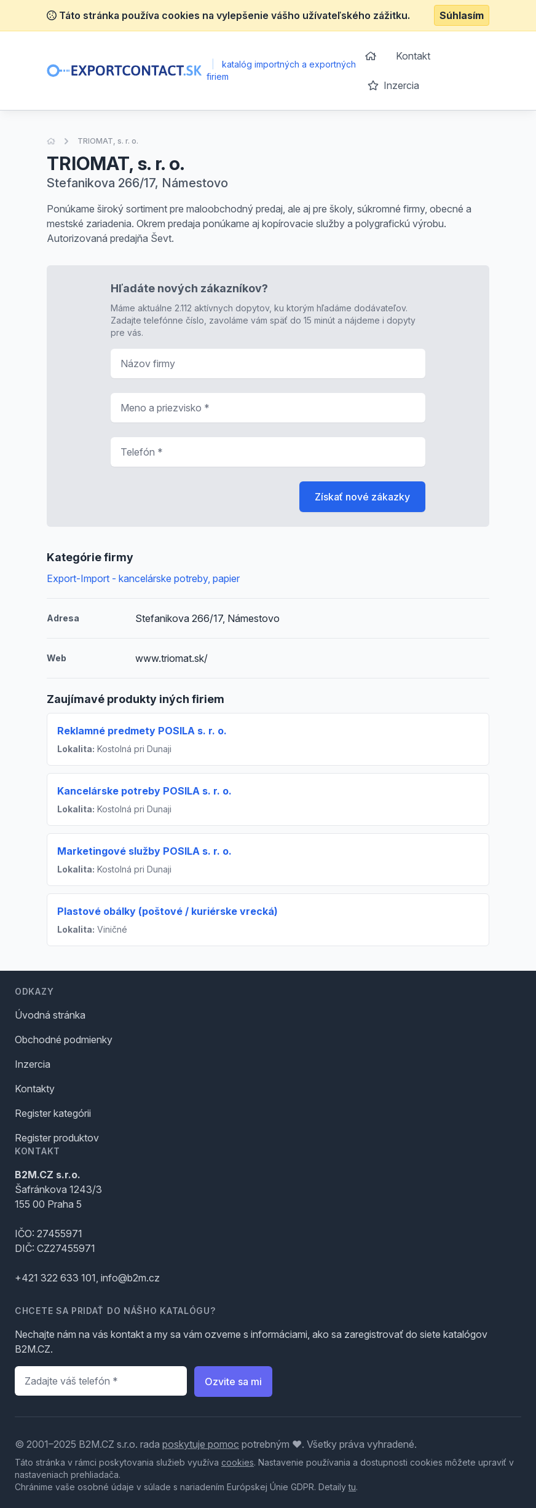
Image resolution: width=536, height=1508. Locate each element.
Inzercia (393, 85)
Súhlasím (461, 15)
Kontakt (413, 56)
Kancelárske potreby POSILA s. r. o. (144, 791)
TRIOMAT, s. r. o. (107, 141)
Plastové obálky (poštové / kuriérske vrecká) (167, 911)
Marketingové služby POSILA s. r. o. (144, 851)
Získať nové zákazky (362, 497)
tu (352, 1487)
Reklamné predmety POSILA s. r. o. (142, 731)
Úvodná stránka (50, 1015)
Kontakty (35, 1088)
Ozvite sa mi (233, 1381)
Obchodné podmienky (63, 1039)
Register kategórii (53, 1113)
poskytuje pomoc (200, 1444)
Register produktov (57, 1138)
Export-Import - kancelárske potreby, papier (143, 578)
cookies (237, 1462)
